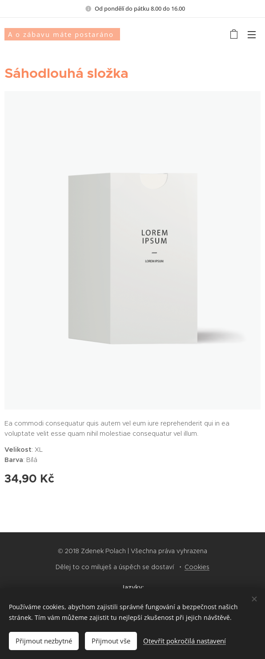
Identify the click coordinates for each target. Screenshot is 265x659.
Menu (252, 34)
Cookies (197, 567)
